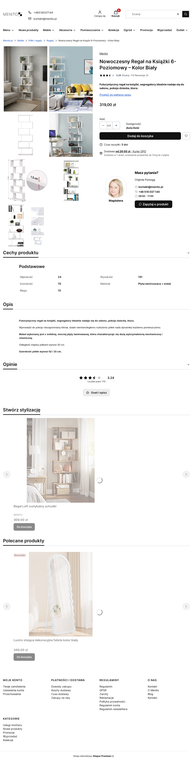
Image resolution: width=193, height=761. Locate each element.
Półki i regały (35, 40)
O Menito (153, 690)
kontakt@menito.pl (149, 186)
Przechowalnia (12, 694)
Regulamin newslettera (113, 709)
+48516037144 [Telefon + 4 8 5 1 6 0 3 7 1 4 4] (43, 12)
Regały (50, 40)
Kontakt (152, 686)
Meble (20, 40)
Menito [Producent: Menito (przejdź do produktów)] (104, 53)
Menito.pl (8, 40)
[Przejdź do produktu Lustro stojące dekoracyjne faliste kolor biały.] (61, 594)
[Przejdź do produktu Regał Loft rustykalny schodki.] (61, 460)
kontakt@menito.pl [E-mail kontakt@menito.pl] (45, 18)
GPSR (103, 690)
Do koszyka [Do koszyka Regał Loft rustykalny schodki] (24, 526)
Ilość (102, 119)
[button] (185, 14)
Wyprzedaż (10, 736)
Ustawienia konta (13, 690)
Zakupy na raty (60, 697)
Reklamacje (107, 697)
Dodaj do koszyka (140, 136)
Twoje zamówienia (14, 686)
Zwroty (104, 694)
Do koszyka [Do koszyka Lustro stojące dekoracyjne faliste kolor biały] (24, 657)
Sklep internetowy (92, 756)
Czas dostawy (60, 694)
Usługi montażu (12, 725)
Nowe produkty (12, 728)
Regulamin (106, 686)
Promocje (9, 732)
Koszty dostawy (61, 690)
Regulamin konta (110, 705)
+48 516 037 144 (147, 191)
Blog (150, 694)
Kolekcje (8, 740)
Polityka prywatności (112, 701)
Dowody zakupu (61, 686)
